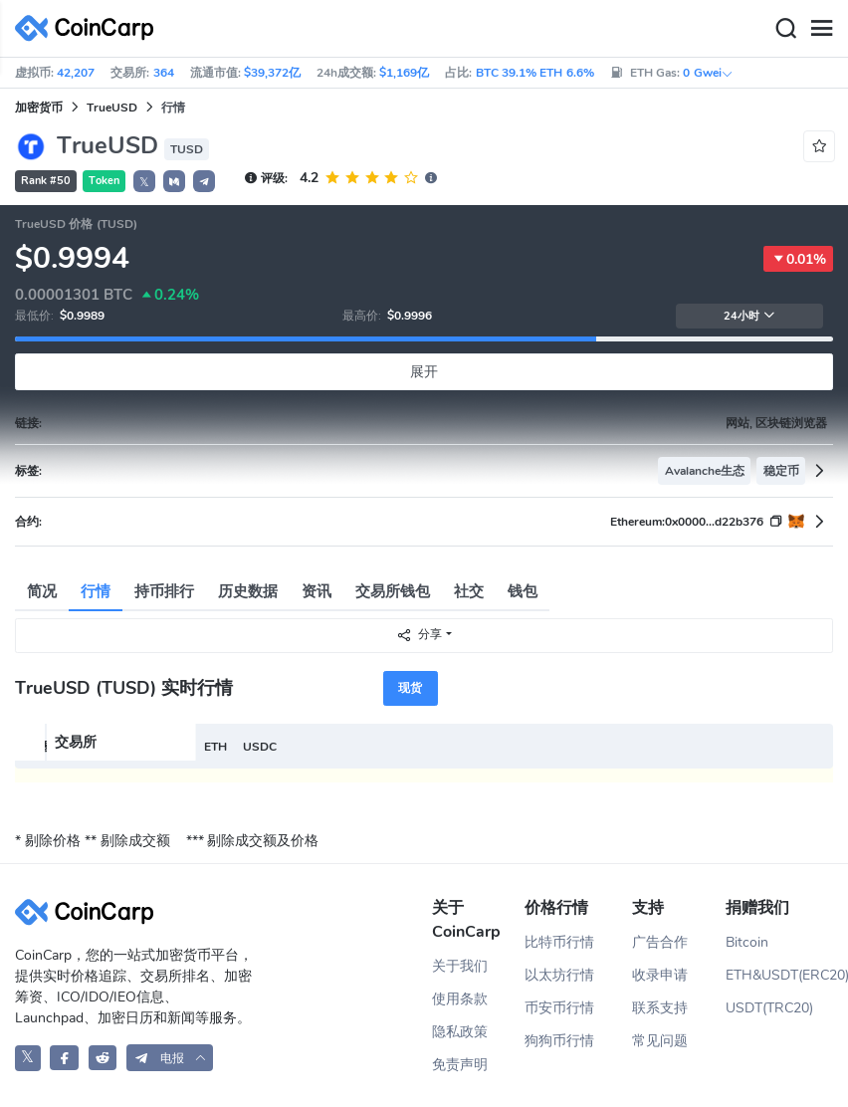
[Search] (785, 29)
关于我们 (460, 966)
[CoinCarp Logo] (89, 28)
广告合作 (660, 942)
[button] (174, 181)
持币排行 (164, 591)
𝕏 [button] (144, 182)
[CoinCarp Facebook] (64, 1057)
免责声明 (460, 1064)
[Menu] (821, 29)
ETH (215, 747)
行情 (95, 591)
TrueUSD (112, 107)
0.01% (798, 259)
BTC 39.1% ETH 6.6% (535, 73)
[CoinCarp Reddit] (103, 1057)
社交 (469, 591)
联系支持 (660, 1007)
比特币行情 (559, 942)
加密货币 (39, 107)
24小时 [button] (749, 316)
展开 (424, 371)
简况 (42, 591)
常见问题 (660, 1040)
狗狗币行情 (559, 1040)
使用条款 (460, 999)
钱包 (522, 591)
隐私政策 (460, 1031)
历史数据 (248, 591)
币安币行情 (559, 1007)
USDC (260, 747)
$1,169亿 (404, 73)
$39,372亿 (272, 73)
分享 (419, 634)
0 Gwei (708, 73)
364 (163, 73)
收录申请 (660, 975)
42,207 (76, 73)
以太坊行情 (559, 975)
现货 (410, 688)
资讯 (316, 591)
